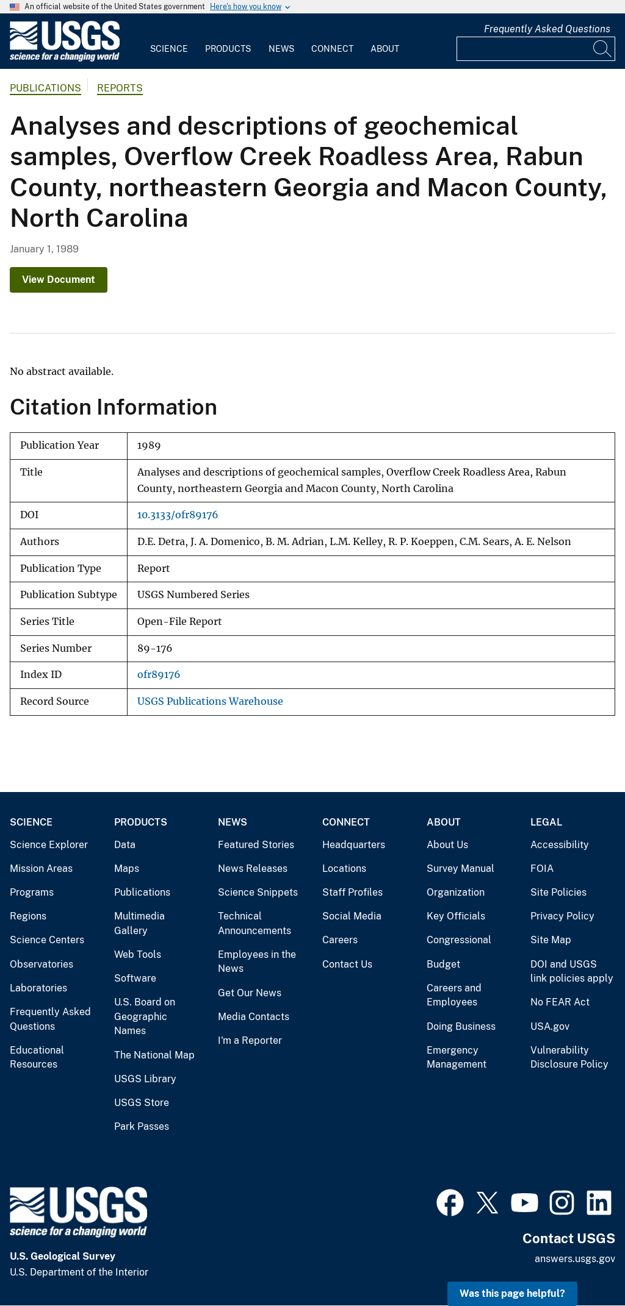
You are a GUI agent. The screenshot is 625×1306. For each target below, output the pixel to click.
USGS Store (141, 1102)
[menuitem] (169, 41)
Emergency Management (456, 1057)
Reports (120, 88)
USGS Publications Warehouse (210, 701)
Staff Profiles (352, 892)
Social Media (351, 916)
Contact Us (347, 964)
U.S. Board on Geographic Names (144, 1016)
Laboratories (38, 988)
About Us (447, 845)
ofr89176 (159, 674)
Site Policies (558, 892)
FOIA (542, 868)
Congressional (459, 940)
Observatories (41, 964)
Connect (332, 49)
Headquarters (353, 845)
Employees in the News (257, 962)
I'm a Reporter (250, 1040)
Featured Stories (256, 845)
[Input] (536, 49)
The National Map (154, 1055)
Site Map (550, 940)
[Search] (603, 49)
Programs (32, 892)
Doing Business (461, 1026)
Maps (126, 868)
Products (228, 49)
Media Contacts (253, 1016)
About (384, 49)
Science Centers (47, 940)
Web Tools (137, 954)
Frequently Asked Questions (547, 29)
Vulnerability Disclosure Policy (569, 1057)
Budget (443, 964)
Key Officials (456, 916)
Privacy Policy (562, 916)
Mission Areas (41, 868)
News (281, 49)
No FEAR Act (560, 1002)
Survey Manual (460, 868)
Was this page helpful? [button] (512, 1293)
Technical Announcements (254, 923)
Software (135, 978)
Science (169, 49)
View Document (58, 279)
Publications (45, 88)
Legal (546, 822)
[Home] (65, 59)
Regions (28, 916)
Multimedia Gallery (139, 923)
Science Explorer (49, 845)
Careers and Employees (454, 995)
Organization (456, 892)
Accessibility (559, 845)
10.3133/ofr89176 (178, 515)
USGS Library (145, 1079)
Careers (340, 940)
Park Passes (141, 1126)
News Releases (252, 868)
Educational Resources (37, 1057)
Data (124, 845)
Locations (344, 868)
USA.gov (549, 1026)
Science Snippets (258, 892)
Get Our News (249, 993)
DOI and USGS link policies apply (571, 971)
